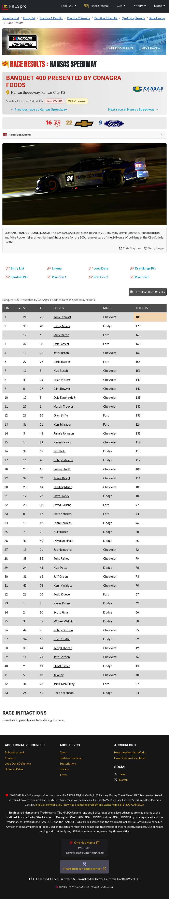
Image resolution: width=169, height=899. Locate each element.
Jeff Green (61, 576)
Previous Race (122, 48)
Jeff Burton (61, 353)
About (64, 752)
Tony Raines (61, 558)
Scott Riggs (61, 612)
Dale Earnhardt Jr (65, 397)
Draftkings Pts (143, 268)
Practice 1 (57, 277)
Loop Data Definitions (18, 763)
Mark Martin (61, 335)
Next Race (150, 48)
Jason (120, 774)
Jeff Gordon (62, 657)
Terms (63, 775)
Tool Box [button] (67, 5)
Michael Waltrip (63, 621)
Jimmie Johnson (64, 433)
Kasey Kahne (62, 603)
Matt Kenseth (63, 514)
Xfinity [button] (138, 5)
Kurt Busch (61, 532)
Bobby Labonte (63, 460)
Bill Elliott (60, 451)
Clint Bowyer (62, 388)
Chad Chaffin (62, 639)
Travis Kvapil (62, 478)
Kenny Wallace (63, 585)
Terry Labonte (63, 648)
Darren (121, 779)
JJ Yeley (59, 675)
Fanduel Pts (17, 277)
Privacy (64, 769)
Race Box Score (17, 135)
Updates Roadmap (71, 758)
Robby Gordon (63, 630)
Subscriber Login (15, 752)
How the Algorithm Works (130, 752)
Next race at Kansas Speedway (131, 109)
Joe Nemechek (63, 549)
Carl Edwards (62, 361)
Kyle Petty (60, 567)
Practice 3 (140, 277)
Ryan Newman (63, 523)
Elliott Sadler (62, 666)
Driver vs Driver (14, 769)
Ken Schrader (62, 424)
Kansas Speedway (25, 92)
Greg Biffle (61, 415)
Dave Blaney (61, 496)
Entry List (15, 268)
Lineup (54, 268)
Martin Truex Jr (63, 406)
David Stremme (63, 540)
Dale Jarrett (61, 344)
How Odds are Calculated (129, 758)
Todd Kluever (62, 594)
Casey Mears (62, 326)
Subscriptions (68, 763)
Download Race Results (147, 292)
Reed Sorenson (64, 692)
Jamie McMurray (64, 684)
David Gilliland (62, 505)
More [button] (158, 5)
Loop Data (99, 268)
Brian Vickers (62, 379)
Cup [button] (120, 5)
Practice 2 (98, 277)
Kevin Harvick (62, 442)
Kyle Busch (61, 370)
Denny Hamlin (62, 469)
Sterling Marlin (63, 487)
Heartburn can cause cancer (84, 868)
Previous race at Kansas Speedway (40, 109)
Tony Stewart (62, 317)
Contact (10, 758)
